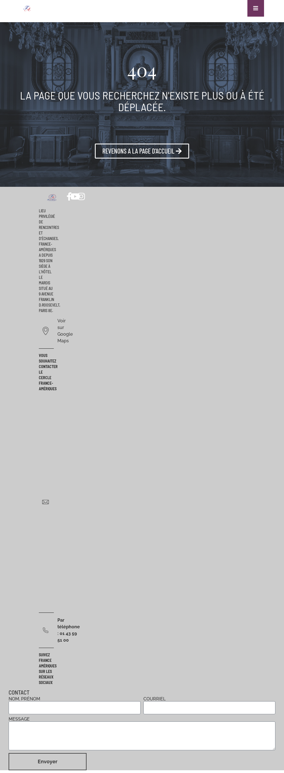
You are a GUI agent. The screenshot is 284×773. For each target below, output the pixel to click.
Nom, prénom (24, 699)
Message (19, 719)
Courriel (154, 699)
